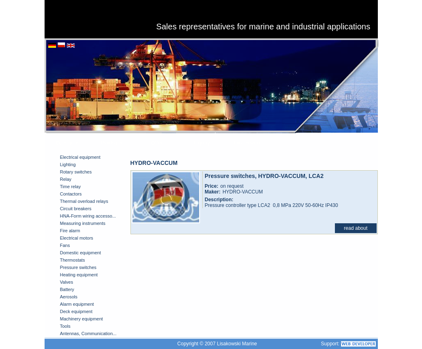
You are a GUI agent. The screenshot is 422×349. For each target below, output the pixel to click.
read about (355, 228)
